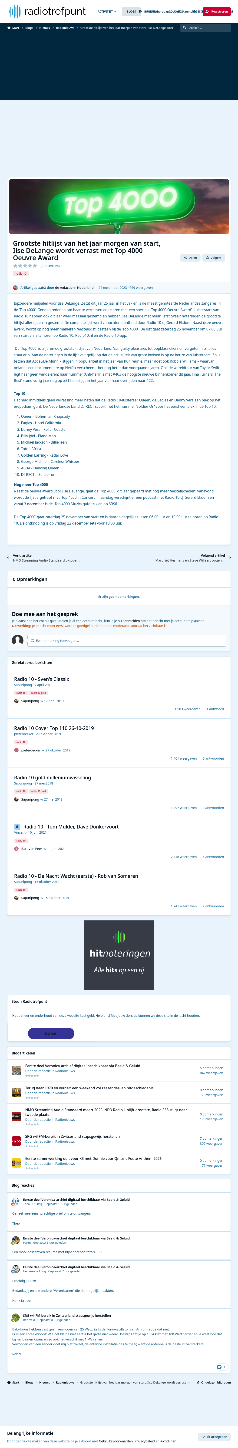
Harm (27, 1243)
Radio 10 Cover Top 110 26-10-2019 (54, 728)
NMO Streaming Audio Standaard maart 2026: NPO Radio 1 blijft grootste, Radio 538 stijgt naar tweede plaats (106, 1112)
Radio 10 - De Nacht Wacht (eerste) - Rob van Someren (76, 876)
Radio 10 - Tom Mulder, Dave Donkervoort (71, 827)
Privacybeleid (145, 1441)
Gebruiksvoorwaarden (116, 1441)
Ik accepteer (214, 1437)
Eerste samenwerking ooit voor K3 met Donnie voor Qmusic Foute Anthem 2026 (93, 1158)
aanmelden (131, 621)
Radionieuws (65, 1071)
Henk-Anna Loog (34, 1271)
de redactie (64, 287)
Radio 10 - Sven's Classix (41, 679)
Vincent (20, 832)
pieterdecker (23, 734)
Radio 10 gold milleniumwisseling (52, 777)
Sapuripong (23, 685)
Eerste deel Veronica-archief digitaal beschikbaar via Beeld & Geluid (82, 1066)
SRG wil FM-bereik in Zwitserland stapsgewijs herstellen (72, 1136)
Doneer (51, 1033)
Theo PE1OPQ (32, 1204)
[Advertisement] (119, 67)
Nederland (85, 287)
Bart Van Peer (31, 848)
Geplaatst (60, 1204)
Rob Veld (29, 1320)
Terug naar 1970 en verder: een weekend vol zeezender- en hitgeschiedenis (89, 1088)
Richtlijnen (168, 1441)
